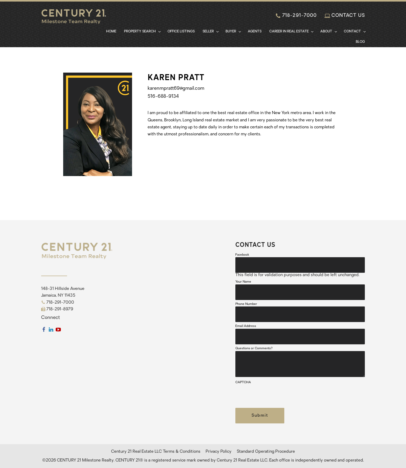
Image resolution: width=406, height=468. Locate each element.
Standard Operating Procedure (266, 452)
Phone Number (246, 304)
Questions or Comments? (254, 348)
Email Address (245, 326)
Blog (360, 42)
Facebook (242, 254)
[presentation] (274, 395)
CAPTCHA (243, 382)
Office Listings (181, 31)
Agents (255, 31)
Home (111, 31)
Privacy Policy (218, 452)
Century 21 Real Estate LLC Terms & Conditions (155, 452)
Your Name (243, 281)
